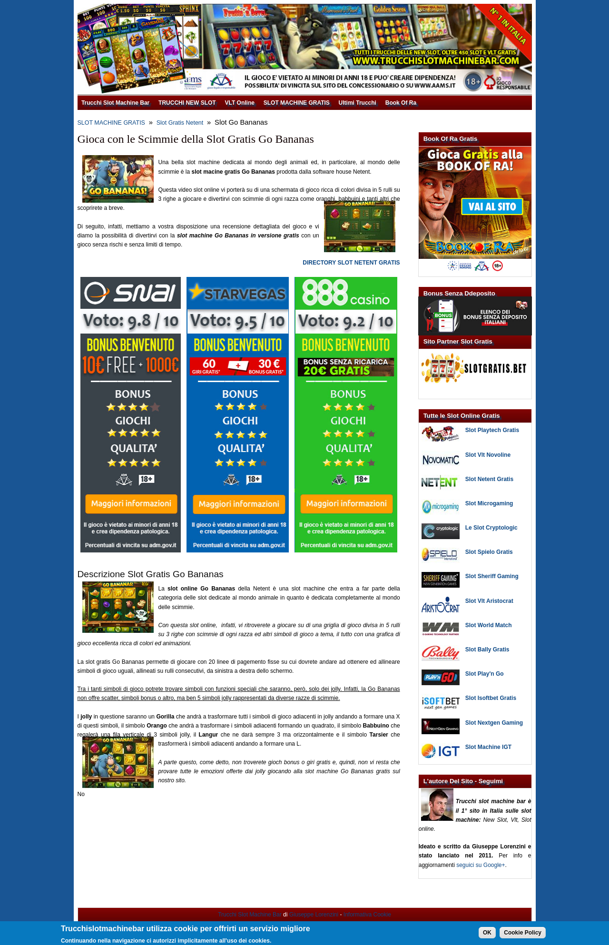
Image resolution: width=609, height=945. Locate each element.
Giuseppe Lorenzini (313, 914)
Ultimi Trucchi (357, 102)
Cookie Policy (522, 934)
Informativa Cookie (367, 914)
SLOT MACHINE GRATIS (297, 102)
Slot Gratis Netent (180, 122)
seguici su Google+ (480, 865)
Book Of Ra (400, 102)
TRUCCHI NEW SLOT (187, 102)
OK (487, 934)
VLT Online (239, 102)
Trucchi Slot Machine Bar (115, 102)
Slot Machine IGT (488, 747)
